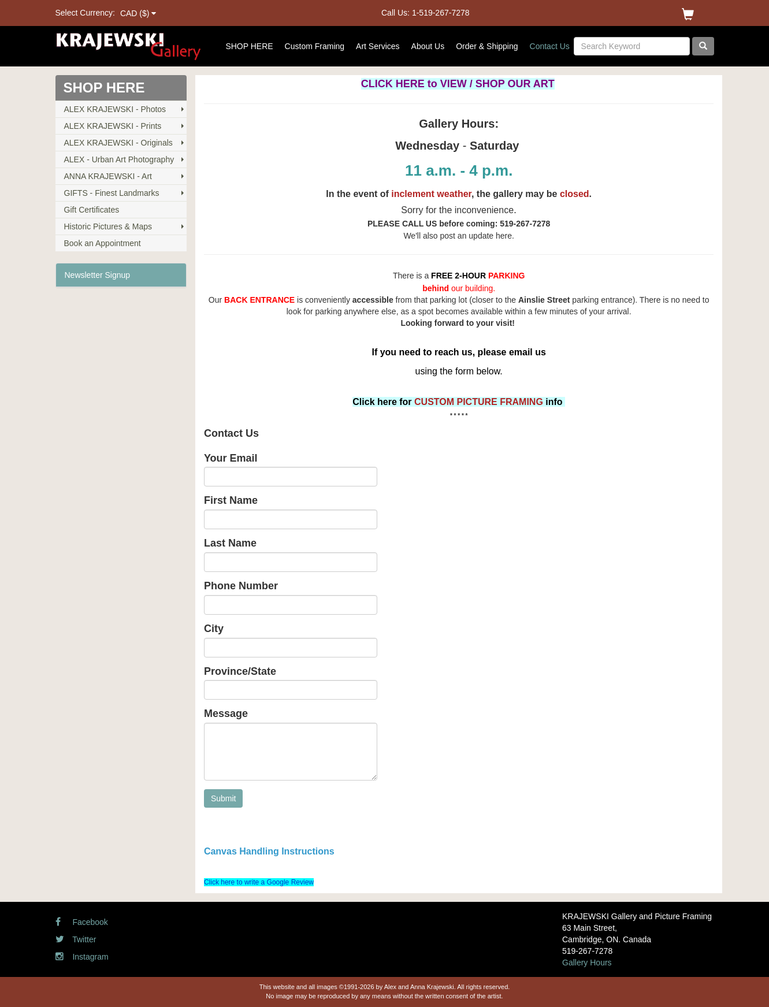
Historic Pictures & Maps (108, 226)
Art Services (377, 46)
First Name (231, 500)
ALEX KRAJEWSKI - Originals (118, 142)
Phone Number (241, 586)
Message (226, 713)
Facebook (81, 922)
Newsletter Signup (98, 275)
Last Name (230, 543)
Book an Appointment (102, 243)
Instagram (82, 956)
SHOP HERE (249, 46)
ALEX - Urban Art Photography (119, 159)
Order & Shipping (487, 46)
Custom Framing (314, 46)
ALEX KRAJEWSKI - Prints (113, 126)
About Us (428, 46)
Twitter (75, 939)
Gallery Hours (587, 962)
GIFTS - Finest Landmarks (111, 193)
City (214, 628)
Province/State (240, 671)
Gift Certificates (92, 209)
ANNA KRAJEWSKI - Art (108, 176)
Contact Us (550, 46)
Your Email (231, 458)
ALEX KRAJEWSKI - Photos (115, 109)
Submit (223, 798)
